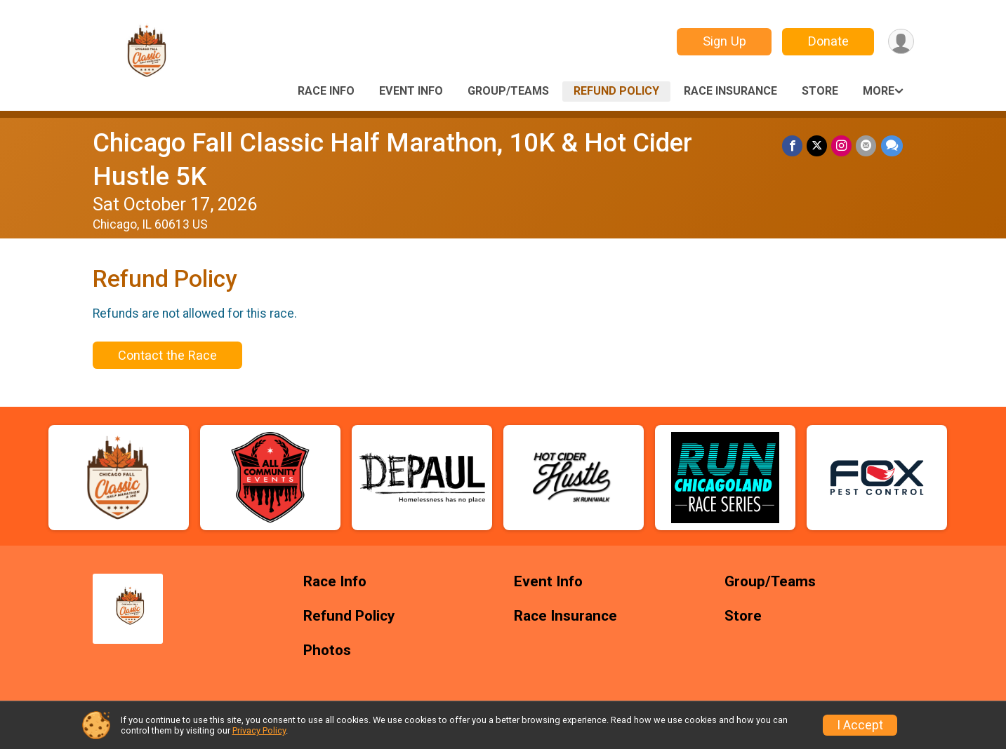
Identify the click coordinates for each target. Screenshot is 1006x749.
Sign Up (724, 41)
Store (820, 90)
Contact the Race (167, 355)
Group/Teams (508, 90)
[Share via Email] (866, 145)
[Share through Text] (892, 145)
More (878, 90)
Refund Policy (616, 90)
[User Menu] (901, 42)
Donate (827, 41)
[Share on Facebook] (793, 145)
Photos (327, 650)
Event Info (411, 90)
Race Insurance (730, 90)
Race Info (326, 90)
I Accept (860, 725)
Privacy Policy (259, 730)
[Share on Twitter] (817, 145)
